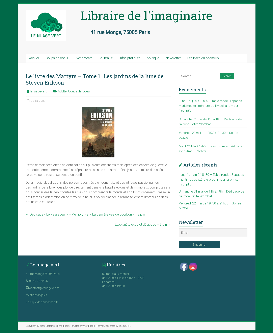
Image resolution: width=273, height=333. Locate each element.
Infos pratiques (129, 58)
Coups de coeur (57, 58)
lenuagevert (38, 91)
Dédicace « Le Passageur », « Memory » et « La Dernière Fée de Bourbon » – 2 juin (85, 214)
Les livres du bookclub (203, 58)
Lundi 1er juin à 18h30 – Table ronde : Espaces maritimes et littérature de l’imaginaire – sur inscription (210, 105)
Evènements (83, 58)
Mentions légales (36, 295)
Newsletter (173, 58)
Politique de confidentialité (42, 302)
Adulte (62, 91)
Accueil (34, 58)
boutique (153, 58)
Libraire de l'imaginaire (146, 15)
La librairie (106, 58)
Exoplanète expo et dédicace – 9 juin (142, 224)
